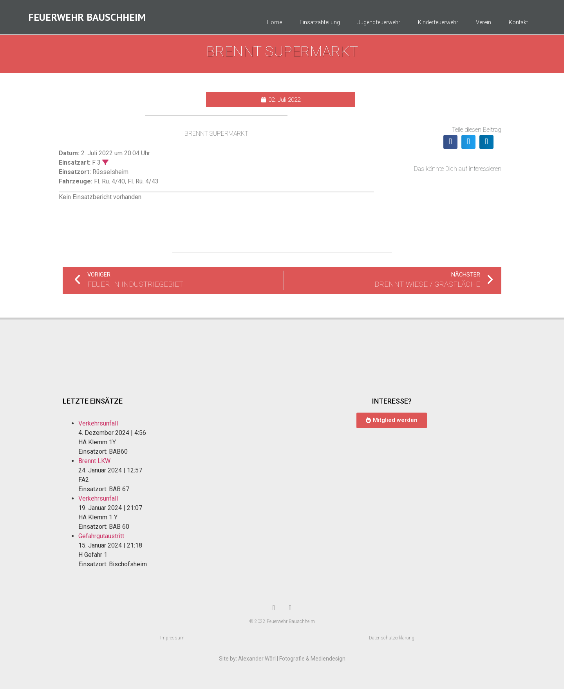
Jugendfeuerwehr (379, 25)
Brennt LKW (94, 465)
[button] (450, 146)
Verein (483, 25)
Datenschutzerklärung (391, 642)
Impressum (172, 642)
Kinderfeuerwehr (438, 25)
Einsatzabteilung (320, 25)
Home (274, 25)
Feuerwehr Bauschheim (87, 19)
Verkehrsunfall (98, 427)
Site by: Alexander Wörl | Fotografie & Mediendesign (282, 663)
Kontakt (518, 25)
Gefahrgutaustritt (101, 540)
